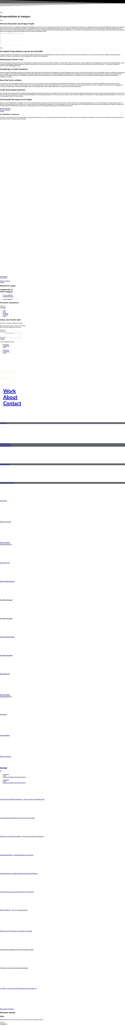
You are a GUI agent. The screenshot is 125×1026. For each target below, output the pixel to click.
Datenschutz (6, 347)
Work (9, 371)
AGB (4, 348)
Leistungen (6, 775)
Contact (12, 384)
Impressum (6, 345)
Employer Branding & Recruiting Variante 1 (14, 778)
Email (1, 306)
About (10, 378)
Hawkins (3, 769)
